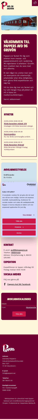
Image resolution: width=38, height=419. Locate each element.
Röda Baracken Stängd (14, 145)
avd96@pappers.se (19, 250)
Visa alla (19, 314)
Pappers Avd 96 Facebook (18, 284)
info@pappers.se (8, 373)
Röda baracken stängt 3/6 (15, 124)
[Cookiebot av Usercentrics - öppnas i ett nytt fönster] (27, 184)
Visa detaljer (27, 215)
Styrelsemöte (32, 307)
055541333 (15, 252)
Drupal (5, 403)
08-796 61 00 (7, 380)
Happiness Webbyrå (27, 403)
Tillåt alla (19, 221)
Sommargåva (10, 134)
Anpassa (19, 227)
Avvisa (19, 233)
